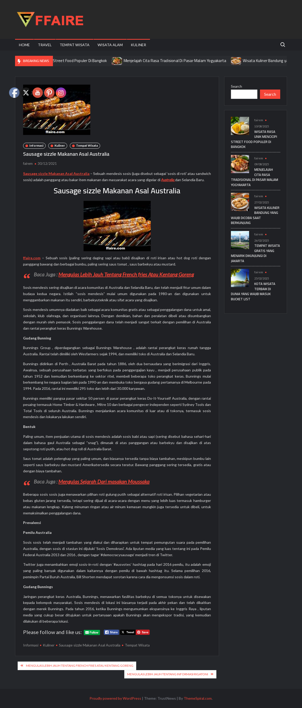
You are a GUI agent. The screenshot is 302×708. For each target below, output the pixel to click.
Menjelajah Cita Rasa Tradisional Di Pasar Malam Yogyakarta (179, 60)
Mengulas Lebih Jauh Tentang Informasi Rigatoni (167, 674)
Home (24, 45)
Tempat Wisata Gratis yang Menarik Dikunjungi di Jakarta (255, 253)
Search (236, 86)
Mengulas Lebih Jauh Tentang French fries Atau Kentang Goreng (126, 274)
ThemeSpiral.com (198, 698)
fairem (28, 163)
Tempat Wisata (75, 45)
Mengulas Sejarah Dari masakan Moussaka (103, 481)
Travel (45, 45)
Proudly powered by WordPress (115, 698)
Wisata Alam (110, 45)
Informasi (36, 145)
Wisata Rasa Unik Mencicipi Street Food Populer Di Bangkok (61, 60)
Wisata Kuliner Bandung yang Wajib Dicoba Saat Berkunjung (255, 215)
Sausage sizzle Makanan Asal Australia (89, 645)
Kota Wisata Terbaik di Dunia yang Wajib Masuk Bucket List (253, 291)
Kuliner (138, 45)
